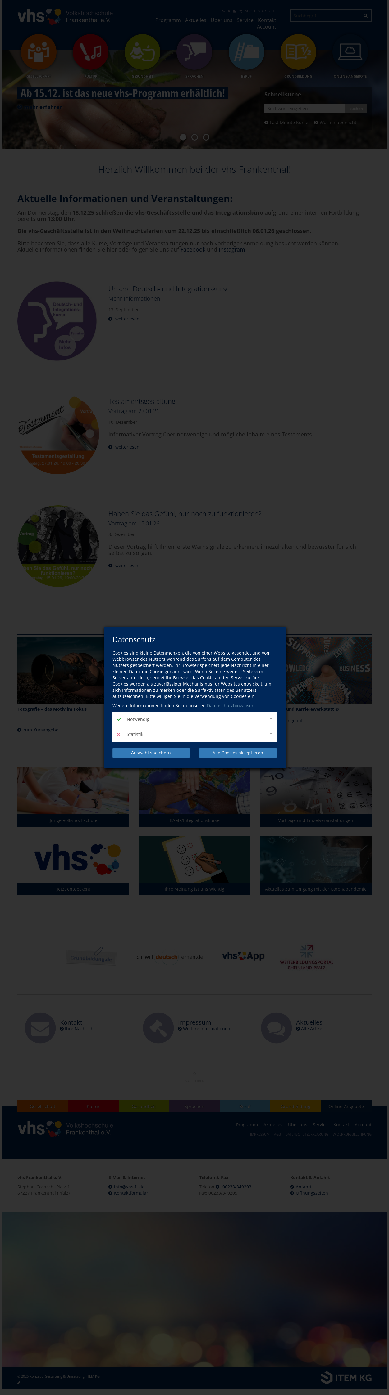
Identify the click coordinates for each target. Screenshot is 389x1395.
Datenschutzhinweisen (230, 706)
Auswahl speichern (151, 753)
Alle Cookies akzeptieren (238, 753)
